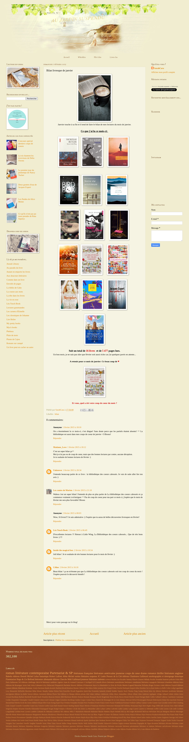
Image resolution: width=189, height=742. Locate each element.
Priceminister (21, 717)
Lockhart (180, 709)
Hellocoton (175, 86)
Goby (8, 706)
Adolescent (104, 694)
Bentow (57, 697)
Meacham (28, 691)
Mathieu (107, 712)
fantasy (129, 679)
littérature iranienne (55, 726)
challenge (31, 682)
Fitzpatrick (59, 685)
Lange (131, 709)
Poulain (8, 717)
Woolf (95, 723)
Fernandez (73, 703)
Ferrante (80, 703)
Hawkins (143, 688)
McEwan (145, 712)
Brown (121, 697)
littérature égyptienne (26, 729)
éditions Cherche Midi (62, 679)
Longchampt (10, 712)
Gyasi (51, 706)
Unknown (57, 470)
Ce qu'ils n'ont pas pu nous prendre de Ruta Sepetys (27, 216)
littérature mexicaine (115, 726)
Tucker (173, 720)
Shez (45, 720)
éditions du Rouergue (14, 685)
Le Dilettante (149, 709)
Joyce (95, 685)
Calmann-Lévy (40, 685)
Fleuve (134, 679)
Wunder (100, 723)
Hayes (82, 706)
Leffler (156, 709)
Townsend (149, 720)
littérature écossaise (12, 729)
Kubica (157, 688)
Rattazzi (54, 717)
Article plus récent (54, 633)
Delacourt (50, 685)
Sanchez (154, 717)
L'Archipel (88, 682)
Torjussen (142, 720)
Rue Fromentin (93, 691)
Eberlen (17, 703)
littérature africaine (165, 723)
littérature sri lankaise (147, 726)
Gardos (149, 703)
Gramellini (26, 706)
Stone (113, 720)
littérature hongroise (41, 726)
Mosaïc (39, 691)
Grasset (141, 679)
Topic (137, 720)
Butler (148, 697)
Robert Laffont (55, 676)
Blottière (74, 697)
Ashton (176, 694)
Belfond (31, 679)
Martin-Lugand (128, 685)
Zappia (120, 723)
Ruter (129, 717)
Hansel (65, 706)
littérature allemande (43, 679)
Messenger (179, 712)
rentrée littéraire (39, 729)
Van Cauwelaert (17, 723)
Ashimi (170, 694)
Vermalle (39, 723)
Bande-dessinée (50, 688)
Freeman (126, 703)
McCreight (130, 712)
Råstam (133, 717)
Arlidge (159, 694)
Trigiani (163, 720)
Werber (90, 723)
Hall (55, 706)
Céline (56, 567)
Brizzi (112, 697)
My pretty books (13, 323)
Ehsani (40, 703)
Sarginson (165, 717)
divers (104, 682)
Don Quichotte (172, 700)
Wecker (80, 723)
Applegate (152, 694)
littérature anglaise (173, 673)
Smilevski (80, 720)
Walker (64, 723)
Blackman (67, 697)
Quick (86, 691)
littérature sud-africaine (163, 726)
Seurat (31, 720)
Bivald (64, 688)
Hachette (67, 685)
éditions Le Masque (67, 694)
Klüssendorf (36, 709)
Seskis (22, 720)
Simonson (67, 720)
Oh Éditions (114, 715)
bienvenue (133, 723)
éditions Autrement (39, 694)
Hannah (60, 706)
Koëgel (56, 709)
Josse (172, 706)
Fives (85, 703)
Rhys (92, 717)
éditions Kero (178, 682)
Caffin (152, 697)
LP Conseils (97, 682)
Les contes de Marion (62, 490)
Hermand (117, 706)
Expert (58, 703)
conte (162, 685)
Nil (81, 715)
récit (69, 729)
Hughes (149, 706)
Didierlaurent (157, 700)
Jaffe (162, 706)
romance (152, 673)
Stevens (108, 720)
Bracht (99, 697)
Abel (87, 694)
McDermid (138, 712)
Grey (36, 706)
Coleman (51, 700)
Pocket (152, 679)
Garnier (155, 703)
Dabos (91, 688)
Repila (83, 717)
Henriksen (102, 706)
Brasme (76, 688)
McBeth (118, 712)
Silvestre (60, 720)
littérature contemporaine (32, 673)
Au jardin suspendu (163, 86)
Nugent (100, 715)
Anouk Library (13, 264)
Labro (98, 709)
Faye (62, 703)
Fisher (114, 688)
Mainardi (87, 712)
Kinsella (28, 709)
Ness (61, 691)
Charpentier (15, 700)
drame (144, 673)
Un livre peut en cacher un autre (20, 347)
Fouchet (119, 688)
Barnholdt (28, 697)
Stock (125, 691)
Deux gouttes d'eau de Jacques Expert (27, 186)
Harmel (76, 706)
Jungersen (9, 709)
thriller (160, 673)
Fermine (67, 703)
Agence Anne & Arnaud (66, 682)
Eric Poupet (108, 688)
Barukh (34, 697)
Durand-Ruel (10, 703)
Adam (92, 694)
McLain (159, 712)
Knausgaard (44, 709)
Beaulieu (45, 697)
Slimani (73, 720)
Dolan (164, 700)
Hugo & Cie (22, 679)
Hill (122, 706)
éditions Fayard (171, 685)
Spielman (92, 720)
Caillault (158, 697)
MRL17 (72, 712)
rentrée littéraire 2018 (52, 729)
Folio (177, 679)
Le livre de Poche (115, 685)
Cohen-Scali (44, 700)
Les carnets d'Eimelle (15, 311)
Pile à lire (97, 57)
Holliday (127, 706)
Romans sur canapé (15, 343)
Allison (129, 694)
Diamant (149, 700)
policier (172, 679)
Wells (86, 723)
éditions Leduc (115, 729)
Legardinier (179, 688)
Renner (78, 717)
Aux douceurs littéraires (17, 276)
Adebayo (97, 694)
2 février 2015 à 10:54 (83, 550)
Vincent (58, 723)
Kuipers (62, 709)
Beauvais (52, 697)
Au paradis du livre (15, 268)
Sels (18, 720)
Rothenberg (114, 717)
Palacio (132, 715)
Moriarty (45, 715)
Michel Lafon (33, 676)
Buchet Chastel (134, 697)
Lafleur (108, 709)
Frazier (112, 703)
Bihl (62, 697)
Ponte (177, 715)
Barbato (21, 697)
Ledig (173, 688)
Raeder (48, 717)
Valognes (9, 723)
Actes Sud (26, 685)
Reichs (73, 717)
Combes (77, 700)
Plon (168, 715)
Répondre (57, 438)
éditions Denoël (19, 676)
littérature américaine (104, 673)
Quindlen (29, 717)
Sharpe (41, 720)
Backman (41, 688)
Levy (7, 691)
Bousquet (93, 697)
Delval (134, 700)
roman (10, 673)
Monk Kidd (21, 715)
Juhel (176, 706)
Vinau (53, 723)
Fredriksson (119, 703)
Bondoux (70, 688)
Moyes (67, 715)
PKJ (181, 679)
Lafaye (102, 709)
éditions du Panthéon (152, 729)
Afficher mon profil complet (163, 72)
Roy (125, 717)
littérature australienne (115, 682)
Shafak (36, 720)
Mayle (112, 712)
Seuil (27, 720)
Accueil (67, 57)
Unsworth (180, 720)
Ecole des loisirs (26, 703)
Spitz (97, 720)
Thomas (131, 691)
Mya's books (12, 327)
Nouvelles (66, 691)
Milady (147, 679)
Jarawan (167, 706)
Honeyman (134, 706)
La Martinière (102, 685)
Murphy (45, 691)
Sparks (86, 720)
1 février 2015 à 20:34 (72, 470)
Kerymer (22, 709)
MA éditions (65, 712)
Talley (125, 720)
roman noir (63, 729)
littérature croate (177, 723)
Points (172, 715)
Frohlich (132, 703)
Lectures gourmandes (15, 307)
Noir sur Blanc (92, 715)
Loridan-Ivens (19, 712)
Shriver (50, 720)
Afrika (111, 694)
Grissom (41, 706)
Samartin (102, 691)
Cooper (83, 700)
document (155, 723)
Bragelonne (105, 697)
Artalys (35, 688)
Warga (69, 723)
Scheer (181, 717)
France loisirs (104, 703)
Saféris (148, 717)
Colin (86, 688)
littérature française (83, 673)
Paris (8, 682)
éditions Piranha (125, 729)
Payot (143, 715)
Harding (71, 706)
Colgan (57, 700)
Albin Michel (68, 676)
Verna (44, 723)
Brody (117, 697)
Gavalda (164, 703)
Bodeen (80, 697)
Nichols (77, 715)
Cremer (88, 700)
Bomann (86, 697)
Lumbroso (56, 712)
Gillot (174, 703)
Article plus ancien (134, 633)
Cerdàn (8, 700)
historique (179, 676)
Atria (33, 685)
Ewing (53, 703)
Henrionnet (110, 706)
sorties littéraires (82, 676)
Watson (145, 691)
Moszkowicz (52, 715)
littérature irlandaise (165, 682)
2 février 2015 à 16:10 (69, 567)
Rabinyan (42, 717)
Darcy (94, 700)
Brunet (126, 697)
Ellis (44, 703)
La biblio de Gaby (14, 288)
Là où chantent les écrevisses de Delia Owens (26, 158)
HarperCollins (134, 688)
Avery (181, 694)
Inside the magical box (63, 550)
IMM (158, 706)
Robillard (106, 717)
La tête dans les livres (16, 296)
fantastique (44, 676)
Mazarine (137, 685)
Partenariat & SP (61, 673)
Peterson (149, 715)
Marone (101, 712)
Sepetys (120, 691)
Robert (100, 717)
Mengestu (166, 712)
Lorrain (27, 712)
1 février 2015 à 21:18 (82, 490)
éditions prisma (80, 694)
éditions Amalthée (91, 729)
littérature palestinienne (131, 726)
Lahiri (120, 709)
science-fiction (110, 679)
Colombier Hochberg (67, 700)
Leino (161, 709)
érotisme (29, 688)
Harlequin (126, 688)
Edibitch (35, 703)
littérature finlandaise (26, 726)
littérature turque (177, 726)
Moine (14, 715)
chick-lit (39, 682)
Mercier (172, 712)
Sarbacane (14, 682)
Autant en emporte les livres (18, 272)
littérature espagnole (149, 682)
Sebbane (14, 720)
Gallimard (144, 676)
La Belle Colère (165, 688)
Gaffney (138, 703)
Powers (13, 717)
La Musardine (90, 709)
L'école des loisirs (79, 709)
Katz (152, 688)
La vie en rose (12, 300)
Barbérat (59, 688)
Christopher (23, 700)
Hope (140, 706)
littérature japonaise (69, 726)
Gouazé (12, 706)
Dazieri (98, 700)
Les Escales (121, 679)
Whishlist (82, 57)
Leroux (166, 709)
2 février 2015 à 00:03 (72, 513)
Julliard (180, 706)
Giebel (170, 703)
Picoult (73, 691)
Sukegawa (119, 720)
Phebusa (10, 331)
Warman (75, 723)
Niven (85, 715)
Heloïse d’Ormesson (91, 706)
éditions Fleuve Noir (54, 694)
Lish (170, 709)
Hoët (144, 706)
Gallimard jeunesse (80, 679)
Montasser (28, 715)
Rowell (120, 717)
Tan (128, 720)
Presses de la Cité (114, 676)
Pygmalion (79, 691)
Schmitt (108, 691)
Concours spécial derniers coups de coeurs (25, 143)
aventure (126, 723)
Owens (127, 715)
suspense (93, 676)
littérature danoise (12, 726)
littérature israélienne (169, 691)
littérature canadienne (133, 682)
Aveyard (8, 697)
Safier (144, 717)
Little (175, 709)
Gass (159, 703)
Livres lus (114, 57)
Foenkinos (91, 703)
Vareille (26, 723)
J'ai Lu (148, 688)
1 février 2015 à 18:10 (72, 427)
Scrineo (157, 685)
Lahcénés (114, 709)
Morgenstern (37, 715)
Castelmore (172, 697)
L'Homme (68, 709)
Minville (9, 715)
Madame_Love (60, 447)
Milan (34, 691)
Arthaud (165, 694)
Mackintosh (80, 712)
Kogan (51, 709)
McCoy (123, 712)
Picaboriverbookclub (159, 715)
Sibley (55, 720)
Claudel (30, 700)
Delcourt (129, 700)
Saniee (159, 717)
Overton (122, 715)
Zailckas (115, 723)
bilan (57, 414)
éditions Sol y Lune (138, 729)
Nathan (51, 691)
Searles (8, 720)
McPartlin (21, 691)
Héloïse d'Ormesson (84, 685)
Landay (125, 709)
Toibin (132, 720)
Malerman (94, 712)
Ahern (116, 694)
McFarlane (152, 712)
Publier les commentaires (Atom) (69, 640)
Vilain (49, 723)
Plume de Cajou (13, 339)
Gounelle (19, 706)
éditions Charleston (131, 676)
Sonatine (159, 679)
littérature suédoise (50, 682)
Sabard (138, 717)
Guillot (46, 706)
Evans (49, 703)
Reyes (88, 717)
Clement (36, 700)
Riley (96, 717)
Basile (39, 697)
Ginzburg (180, 703)
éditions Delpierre (104, 729)
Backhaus (15, 697)
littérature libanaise (83, 726)
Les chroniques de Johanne (18, 315)
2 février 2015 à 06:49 (78, 530)
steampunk (74, 729)
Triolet (169, 720)
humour (166, 679)
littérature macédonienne (99, 726)
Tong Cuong (138, 691)
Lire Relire (11, 319)
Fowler (97, 703)
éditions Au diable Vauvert (24, 694)
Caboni (81, 688)
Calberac (164, 697)
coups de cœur (132, 673)
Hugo (154, 706)
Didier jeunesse (98, 688)
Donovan (180, 700)
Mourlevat (60, 715)
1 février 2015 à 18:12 (76, 447)
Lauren (135, 709)
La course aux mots (15, 292)
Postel (181, 715)
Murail (72, 715)
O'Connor (106, 715)
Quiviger (36, 717)
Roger (151, 685)
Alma (140, 694)
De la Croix (115, 700)
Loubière (33, 712)
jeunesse (120, 673)
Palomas (138, 715)
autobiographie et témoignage (161, 676)
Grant (32, 706)
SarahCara (159, 68)
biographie (140, 723)
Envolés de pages (14, 284)
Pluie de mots (12, 335)
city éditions (157, 691)
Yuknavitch (108, 723)
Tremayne (157, 720)
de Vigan (148, 723)
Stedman (102, 720)
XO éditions (23, 682)
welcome (82, 729)
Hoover (73, 685)
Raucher (60, 717)
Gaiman (144, 703)
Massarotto (13, 691)
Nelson (56, 691)
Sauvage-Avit (173, 717)
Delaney (122, 700)
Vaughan (32, 723)
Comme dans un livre (15, 280)
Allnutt (135, 694)
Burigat (142, 697)
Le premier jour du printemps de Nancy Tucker (26, 172)
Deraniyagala (141, 700)
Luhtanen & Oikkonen (45, 712)
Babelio (9, 676)
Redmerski (66, 717)
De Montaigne (106, 700)
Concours (79, 682)
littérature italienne (97, 679)
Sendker (114, 691)
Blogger (110, 736)
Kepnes (15, 709)
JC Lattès (102, 676)
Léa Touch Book (60, 530)
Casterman (179, 697)
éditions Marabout (18, 688)
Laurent (141, 709)
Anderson (145, 694)
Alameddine (123, 694)
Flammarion (11, 679)
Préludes (145, 685)
